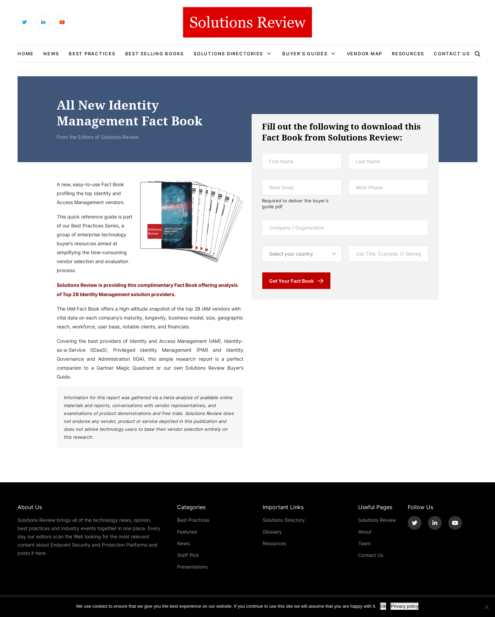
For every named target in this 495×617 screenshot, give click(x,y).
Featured (187, 531)
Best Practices (92, 54)
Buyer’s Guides (305, 54)
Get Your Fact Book (291, 281)
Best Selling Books (154, 54)
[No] (486, 607)
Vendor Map (365, 54)
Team (364, 543)
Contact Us (452, 54)
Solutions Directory (284, 520)
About (365, 531)
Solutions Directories (228, 54)
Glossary (272, 531)
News (51, 54)
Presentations (192, 566)
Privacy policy (404, 606)
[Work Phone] (388, 187)
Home (26, 54)
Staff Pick (188, 555)
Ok (383, 606)
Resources (408, 54)
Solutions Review (377, 520)
